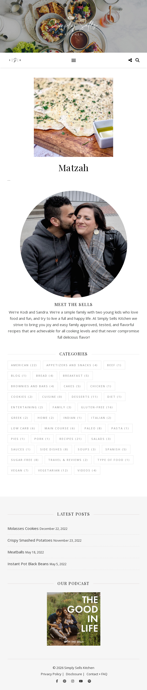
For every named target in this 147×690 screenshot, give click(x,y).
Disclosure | (75, 674)
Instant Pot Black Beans (28, 563)
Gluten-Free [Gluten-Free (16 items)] (97, 407)
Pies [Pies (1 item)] (18, 439)
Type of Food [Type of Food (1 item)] (113, 460)
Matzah (73, 167)
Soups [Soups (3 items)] (87, 449)
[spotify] (89, 681)
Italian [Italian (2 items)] (101, 418)
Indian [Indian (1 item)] (72, 418)
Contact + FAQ (97, 674)
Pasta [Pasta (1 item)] (120, 428)
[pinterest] (65, 681)
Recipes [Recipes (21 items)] (70, 439)
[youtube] (81, 681)
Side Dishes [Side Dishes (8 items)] (54, 449)
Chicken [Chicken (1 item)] (101, 386)
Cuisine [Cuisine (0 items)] (52, 397)
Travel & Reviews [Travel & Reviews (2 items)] (68, 460)
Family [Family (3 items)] (62, 407)
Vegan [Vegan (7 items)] (20, 470)
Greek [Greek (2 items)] (19, 418)
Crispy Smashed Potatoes (30, 540)
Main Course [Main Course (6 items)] (60, 428)
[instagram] (73, 681)
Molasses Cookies (23, 528)
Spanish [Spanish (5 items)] (116, 449)
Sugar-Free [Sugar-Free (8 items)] (25, 460)
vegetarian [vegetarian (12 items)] (53, 470)
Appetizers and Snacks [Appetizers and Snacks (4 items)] (72, 365)
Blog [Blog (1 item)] (19, 375)
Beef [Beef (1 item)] (114, 365)
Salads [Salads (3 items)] (101, 439)
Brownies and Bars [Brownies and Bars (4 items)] (32, 386)
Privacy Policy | (52, 674)
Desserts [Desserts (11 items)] (85, 397)
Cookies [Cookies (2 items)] (22, 397)
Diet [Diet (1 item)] (114, 397)
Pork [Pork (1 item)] (42, 439)
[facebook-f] (57, 681)
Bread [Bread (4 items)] (45, 375)
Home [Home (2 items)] (46, 418)
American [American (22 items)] (24, 365)
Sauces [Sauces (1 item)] (21, 449)
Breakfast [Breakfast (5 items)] (76, 375)
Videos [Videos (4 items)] (87, 470)
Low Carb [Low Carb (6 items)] (23, 428)
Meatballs (16, 551)
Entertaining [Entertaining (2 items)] (27, 407)
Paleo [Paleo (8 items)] (93, 428)
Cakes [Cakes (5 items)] (72, 386)
